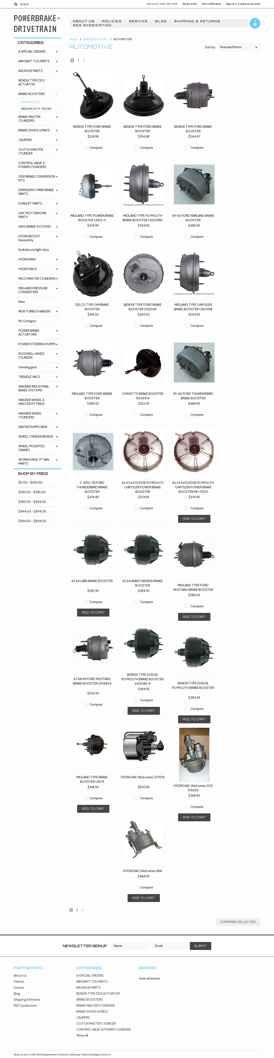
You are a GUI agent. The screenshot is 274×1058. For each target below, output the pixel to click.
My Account (190, 3)
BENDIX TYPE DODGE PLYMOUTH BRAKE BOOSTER (193, 685)
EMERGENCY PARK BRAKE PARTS (36, 192)
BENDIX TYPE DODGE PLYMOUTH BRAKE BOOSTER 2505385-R (143, 679)
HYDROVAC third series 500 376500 (193, 788)
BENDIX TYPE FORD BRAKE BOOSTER (92, 129)
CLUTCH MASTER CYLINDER (30, 151)
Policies (112, 21)
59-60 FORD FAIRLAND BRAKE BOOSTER (193, 218)
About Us (84, 21)
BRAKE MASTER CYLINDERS (29, 119)
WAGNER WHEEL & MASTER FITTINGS (31, 402)
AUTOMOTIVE (30, 102)
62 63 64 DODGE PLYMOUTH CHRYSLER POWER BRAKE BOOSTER (142, 487)
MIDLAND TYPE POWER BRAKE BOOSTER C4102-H (92, 218)
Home (73, 39)
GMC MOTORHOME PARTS (32, 215)
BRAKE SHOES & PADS (34, 130)
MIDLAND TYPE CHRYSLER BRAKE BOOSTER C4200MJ (193, 307)
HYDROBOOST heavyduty (29, 238)
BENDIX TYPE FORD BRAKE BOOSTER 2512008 (143, 307)
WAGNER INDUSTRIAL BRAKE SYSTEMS (33, 388)
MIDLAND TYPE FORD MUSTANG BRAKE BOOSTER (193, 587)
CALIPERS (25, 140)
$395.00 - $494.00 (32, 502)
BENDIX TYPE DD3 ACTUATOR (31, 82)
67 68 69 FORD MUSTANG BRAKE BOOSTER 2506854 (92, 681)
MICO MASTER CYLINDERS (37, 279)
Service (138, 21)
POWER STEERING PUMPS (37, 344)
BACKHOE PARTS (30, 71)
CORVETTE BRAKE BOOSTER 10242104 (142, 396)
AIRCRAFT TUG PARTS (34, 61)
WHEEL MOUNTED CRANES (31, 448)
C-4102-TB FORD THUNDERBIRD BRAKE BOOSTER (92, 487)
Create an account (249, 3)
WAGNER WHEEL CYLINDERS (30, 415)
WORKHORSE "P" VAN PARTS (33, 461)
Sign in (230, 3)
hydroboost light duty (33, 250)
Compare (96, 148)
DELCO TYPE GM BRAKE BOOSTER (92, 307)
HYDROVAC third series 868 (142, 871)
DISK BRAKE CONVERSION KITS (36, 178)
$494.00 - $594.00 (32, 511)
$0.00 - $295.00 (30, 482)
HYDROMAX (27, 259)
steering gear (27, 367)
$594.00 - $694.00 (32, 521)
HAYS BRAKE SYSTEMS (34, 227)
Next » (84, 61)
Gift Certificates (211, 3)
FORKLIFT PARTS (30, 203)
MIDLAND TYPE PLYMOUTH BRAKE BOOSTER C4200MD (142, 218)
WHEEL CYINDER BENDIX (35, 436)
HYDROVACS (27, 269)
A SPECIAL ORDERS (32, 51)
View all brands (149, 978)
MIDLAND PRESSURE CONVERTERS (33, 290)
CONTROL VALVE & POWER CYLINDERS (32, 165)
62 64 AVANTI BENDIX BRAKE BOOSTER (142, 583)
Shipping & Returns (197, 21)
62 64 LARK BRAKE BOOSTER (92, 581)
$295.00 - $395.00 (32, 492)
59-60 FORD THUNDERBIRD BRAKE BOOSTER (193, 396)
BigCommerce (102, 1054)
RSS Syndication (92, 25)
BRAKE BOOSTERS (31, 94)
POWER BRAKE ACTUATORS (28, 332)
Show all (82, 1035)
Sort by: (210, 47)
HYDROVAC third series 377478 (142, 777)
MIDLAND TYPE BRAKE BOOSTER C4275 (92, 779)
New (21, 302)
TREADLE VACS (29, 377)
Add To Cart (194, 518)
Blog (161, 21)
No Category (27, 321)
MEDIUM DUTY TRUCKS (36, 108)
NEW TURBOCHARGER (34, 311)
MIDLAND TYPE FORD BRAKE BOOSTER (92, 396)
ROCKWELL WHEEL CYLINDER (31, 356)
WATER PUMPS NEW (32, 427)
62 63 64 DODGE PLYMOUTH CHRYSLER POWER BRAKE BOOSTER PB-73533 (193, 487)
